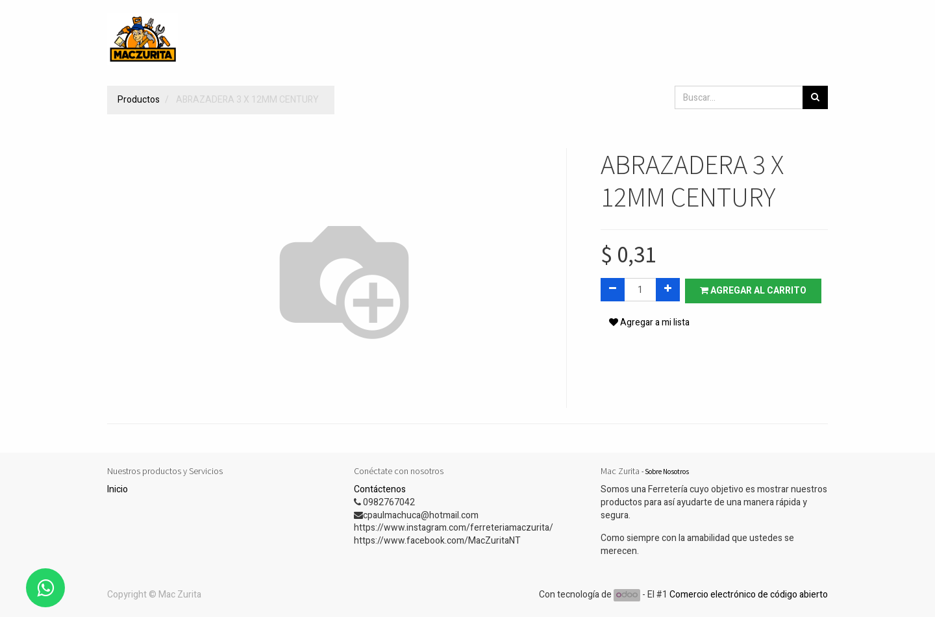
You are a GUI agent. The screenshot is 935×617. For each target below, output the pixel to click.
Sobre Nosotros (667, 471)
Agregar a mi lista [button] (649, 324)
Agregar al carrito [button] (754, 290)
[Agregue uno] (668, 289)
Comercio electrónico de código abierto (748, 594)
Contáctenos (380, 489)
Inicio (117, 489)
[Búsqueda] (815, 97)
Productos (139, 100)
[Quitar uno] (613, 289)
